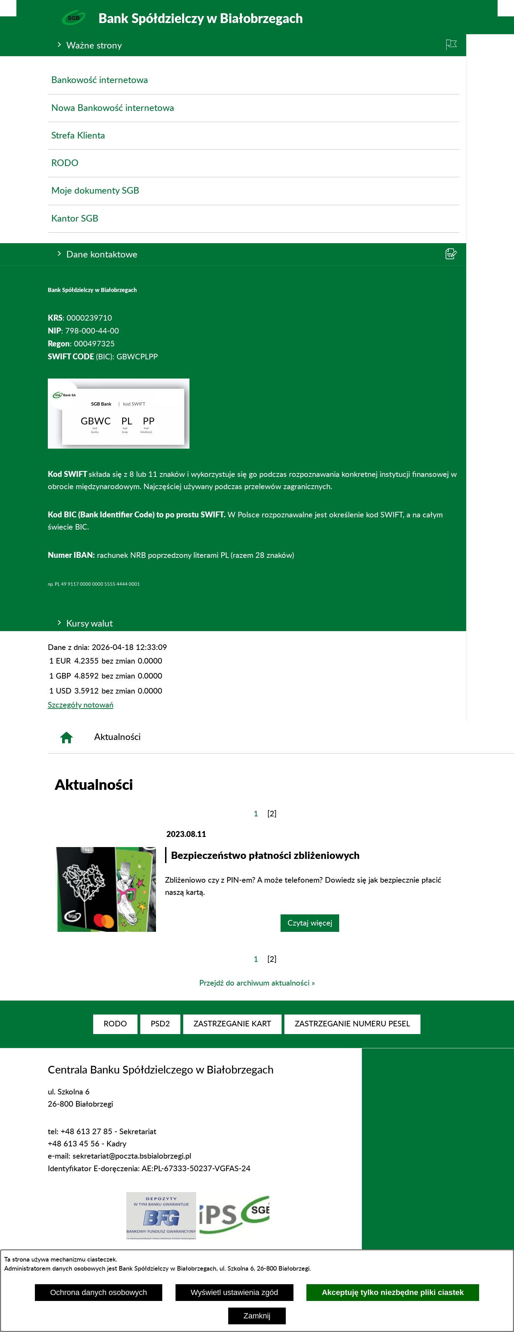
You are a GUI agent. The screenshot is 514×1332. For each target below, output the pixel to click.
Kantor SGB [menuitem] (74, 218)
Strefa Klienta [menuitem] (78, 135)
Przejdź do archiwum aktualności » (257, 983)
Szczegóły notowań (80, 705)
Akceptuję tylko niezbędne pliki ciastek (393, 1292)
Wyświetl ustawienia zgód (234, 1292)
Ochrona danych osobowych (98, 1292)
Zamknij (257, 1315)
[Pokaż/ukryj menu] (506, 8)
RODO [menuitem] (65, 163)
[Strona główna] (66, 737)
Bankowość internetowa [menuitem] (99, 80)
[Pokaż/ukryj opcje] (8, 8)
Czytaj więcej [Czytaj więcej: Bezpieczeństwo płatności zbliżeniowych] (310, 923)
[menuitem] (115, 1024)
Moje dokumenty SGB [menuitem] (95, 190)
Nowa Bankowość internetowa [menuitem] (112, 108)
